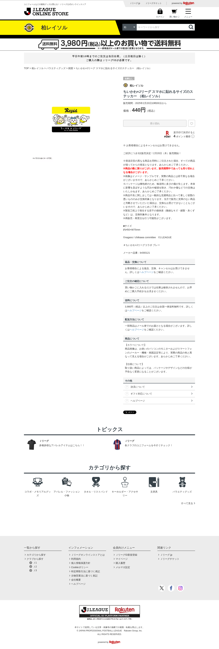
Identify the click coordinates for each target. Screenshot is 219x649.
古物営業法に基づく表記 (84, 575)
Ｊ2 (35, 566)
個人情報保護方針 (80, 563)
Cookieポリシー (79, 567)
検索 (191, 27)
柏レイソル (38, 68)
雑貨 (70, 68)
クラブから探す (35, 559)
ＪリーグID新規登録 (126, 554)
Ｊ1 (35, 562)
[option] (71, 119)
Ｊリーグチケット (153, 3)
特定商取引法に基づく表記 (85, 571)
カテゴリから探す (36, 554)
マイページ (122, 559)
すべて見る (187, 503)
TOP (26, 68)
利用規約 (76, 559)
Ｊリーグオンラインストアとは (88, 554)
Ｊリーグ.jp (135, 3)
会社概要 (76, 579)
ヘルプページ (146, 272)
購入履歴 (120, 563)
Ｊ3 (35, 570)
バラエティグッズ (56, 68)
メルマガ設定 (123, 567)
